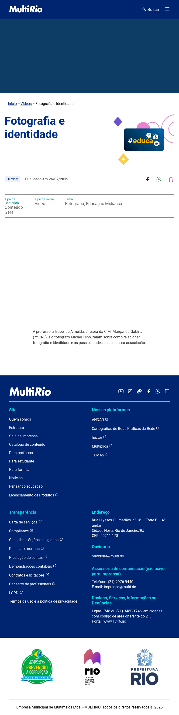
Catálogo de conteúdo (27, 444)
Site (13, 409)
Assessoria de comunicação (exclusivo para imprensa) (128, 571)
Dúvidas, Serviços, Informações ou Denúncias (124, 600)
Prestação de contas (28, 557)
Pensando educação (26, 486)
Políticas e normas (26, 548)
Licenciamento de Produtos (34, 494)
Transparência (22, 512)
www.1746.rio (114, 621)
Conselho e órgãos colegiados (36, 539)
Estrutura (16, 427)
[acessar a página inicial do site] (26, 9)
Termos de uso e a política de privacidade (43, 601)
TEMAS (100, 454)
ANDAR (100, 419)
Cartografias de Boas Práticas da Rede (126, 428)
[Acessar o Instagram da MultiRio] (130, 391)
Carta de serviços (25, 521)
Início (12, 103)
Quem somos (20, 419)
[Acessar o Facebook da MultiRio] (148, 391)
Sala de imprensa (23, 436)
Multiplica (102, 446)
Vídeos (26, 103)
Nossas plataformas (111, 409)
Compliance (21, 530)
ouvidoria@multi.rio (108, 556)
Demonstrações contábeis (33, 566)
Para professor (21, 453)
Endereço (101, 512)
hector (99, 437)
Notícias (16, 478)
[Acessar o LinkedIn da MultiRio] (167, 391)
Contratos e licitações (29, 575)
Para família (19, 469)
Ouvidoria (101, 546)
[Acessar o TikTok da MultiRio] (139, 391)
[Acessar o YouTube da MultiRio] (121, 391)
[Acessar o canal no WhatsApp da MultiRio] (158, 391)
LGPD (16, 592)
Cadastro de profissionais (32, 583)
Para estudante (21, 461)
